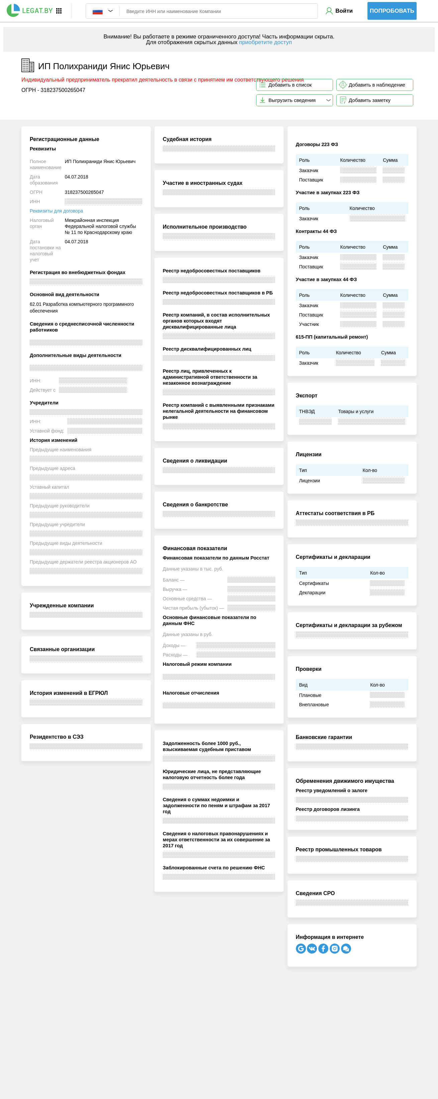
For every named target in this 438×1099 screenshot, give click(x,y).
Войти (344, 11)
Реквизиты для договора (56, 211)
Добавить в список (290, 85)
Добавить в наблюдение (377, 85)
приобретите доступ (265, 42)
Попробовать (392, 11)
